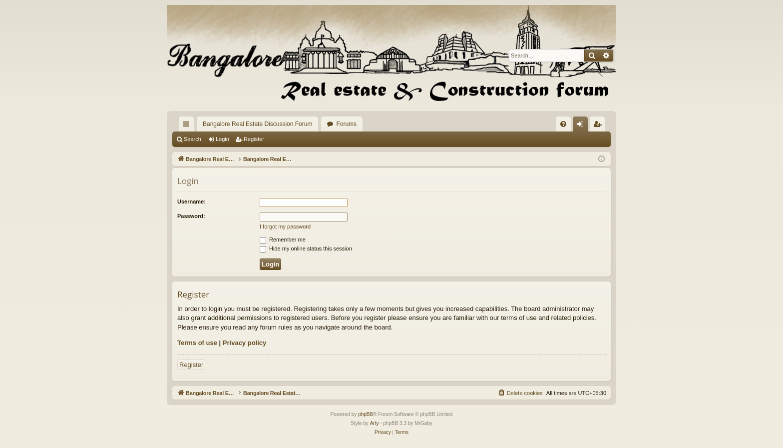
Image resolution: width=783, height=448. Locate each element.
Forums (346, 124)
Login (222, 139)
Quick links (188, 126)
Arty (374, 423)
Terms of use (197, 342)
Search (192, 139)
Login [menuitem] (582, 126)
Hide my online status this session (306, 249)
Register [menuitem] (599, 126)
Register (254, 139)
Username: (191, 201)
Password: (191, 216)
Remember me (283, 239)
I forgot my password (285, 227)
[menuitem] (563, 124)
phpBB (365, 414)
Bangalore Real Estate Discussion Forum (257, 124)
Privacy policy (244, 342)
